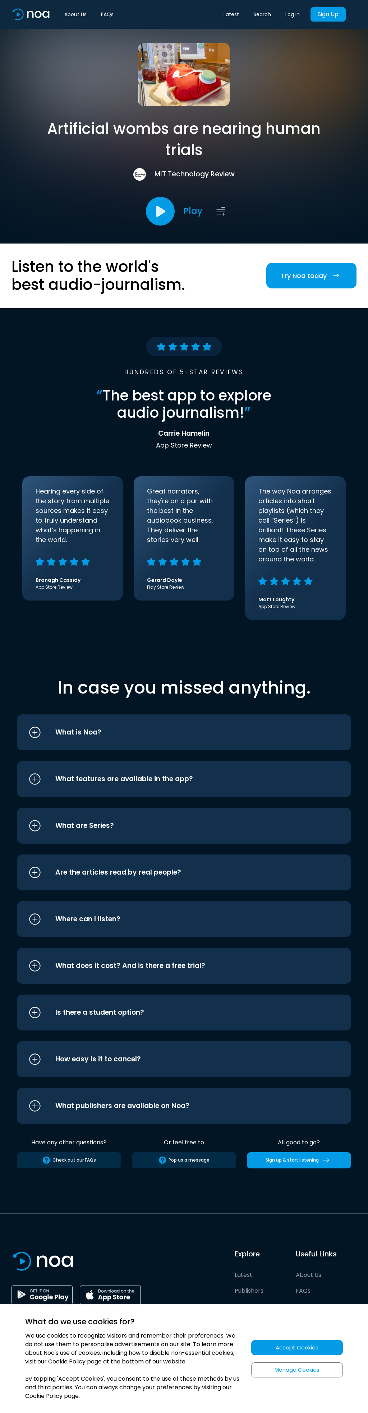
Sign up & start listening (299, 1160)
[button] (170, 732)
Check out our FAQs (69, 1160)
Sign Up (328, 14)
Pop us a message (184, 1160)
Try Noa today (311, 275)
